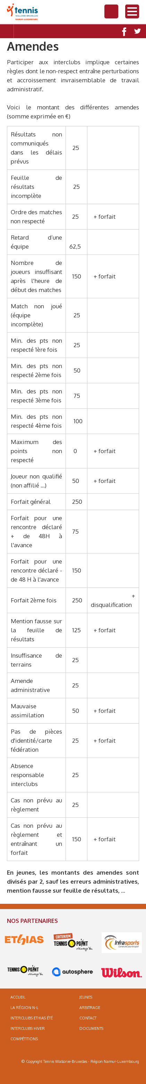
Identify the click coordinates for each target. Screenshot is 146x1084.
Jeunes (85, 997)
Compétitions (24, 1038)
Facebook (123, 31)
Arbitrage (89, 1007)
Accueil (18, 997)
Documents (91, 1028)
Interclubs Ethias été (31, 1018)
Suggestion (35, 31)
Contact (21, 31)
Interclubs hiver (27, 1028)
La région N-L (24, 1007)
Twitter (137, 31)
